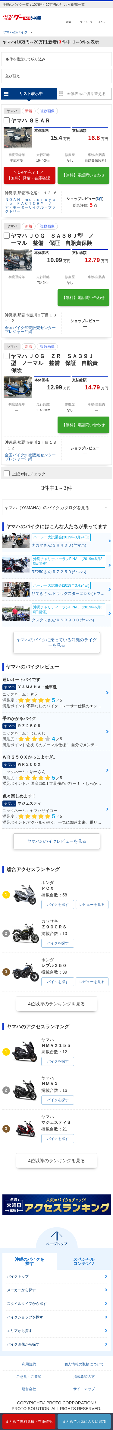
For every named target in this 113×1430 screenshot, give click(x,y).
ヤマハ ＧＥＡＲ (30, 121)
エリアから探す (19, 1331)
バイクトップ (18, 1276)
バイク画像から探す (23, 1344)
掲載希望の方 (84, 1377)
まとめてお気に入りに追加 (84, 1421)
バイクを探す (58, 904)
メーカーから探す (21, 1290)
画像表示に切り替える (86, 93)
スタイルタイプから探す (27, 1304)
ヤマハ (12, 111)
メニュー (103, 22)
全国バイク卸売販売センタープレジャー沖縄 (30, 330)
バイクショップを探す (25, 1317)
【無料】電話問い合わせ (83, 175)
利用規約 (29, 1364)
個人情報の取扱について (84, 1364)
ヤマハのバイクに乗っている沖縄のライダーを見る (57, 642)
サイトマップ (84, 1389)
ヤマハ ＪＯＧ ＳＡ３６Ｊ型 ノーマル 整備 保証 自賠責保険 (52, 239)
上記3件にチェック (25, 473)
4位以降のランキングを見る (56, 1003)
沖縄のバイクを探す (29, 1261)
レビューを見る (92, 904)
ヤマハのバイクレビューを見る (56, 841)
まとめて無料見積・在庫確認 (28, 1421)
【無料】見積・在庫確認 (28, 175)
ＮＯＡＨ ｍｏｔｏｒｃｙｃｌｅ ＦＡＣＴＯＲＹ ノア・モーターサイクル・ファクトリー (30, 205)
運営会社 (29, 1389)
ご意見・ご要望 (29, 1377)
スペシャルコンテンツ (83, 1261)
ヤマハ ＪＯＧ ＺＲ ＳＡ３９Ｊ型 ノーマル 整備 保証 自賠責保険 (54, 363)
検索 (68, 22)
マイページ (86, 22)
